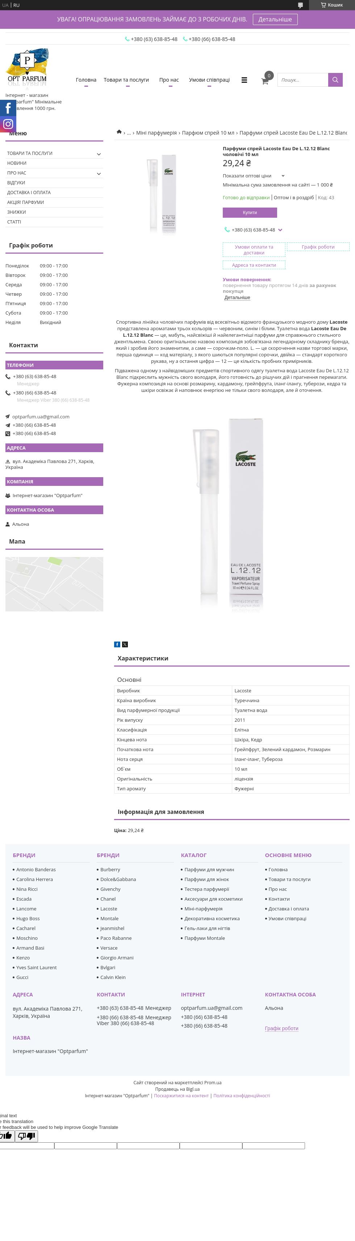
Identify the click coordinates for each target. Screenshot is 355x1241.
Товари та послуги (126, 79)
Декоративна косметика (212, 918)
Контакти (279, 899)
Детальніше (275, 19)
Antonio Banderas (36, 869)
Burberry (110, 869)
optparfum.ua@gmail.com (41, 416)
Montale (109, 918)
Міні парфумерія (156, 132)
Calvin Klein (113, 977)
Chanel (108, 899)
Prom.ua (213, 1083)
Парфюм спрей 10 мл (208, 132)
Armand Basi (30, 948)
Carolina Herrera (34, 879)
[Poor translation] (26, 1136)
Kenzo (23, 957)
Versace (108, 948)
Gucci (22, 977)
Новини (16, 163)
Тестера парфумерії (206, 889)
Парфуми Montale (204, 938)
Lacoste (108, 908)
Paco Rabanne (115, 938)
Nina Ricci (27, 889)
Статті (14, 222)
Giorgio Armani (116, 957)
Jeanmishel (112, 928)
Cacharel (26, 928)
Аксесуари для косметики (213, 899)
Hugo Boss (27, 918)
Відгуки (16, 183)
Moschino (27, 938)
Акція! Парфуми (25, 202)
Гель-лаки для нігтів (207, 928)
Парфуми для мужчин (209, 869)
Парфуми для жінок (206, 879)
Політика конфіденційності (241, 1096)
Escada (24, 899)
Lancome (26, 908)
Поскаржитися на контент (181, 1096)
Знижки (16, 212)
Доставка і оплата (29, 192)
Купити (250, 212)
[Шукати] (335, 80)
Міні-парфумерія (203, 908)
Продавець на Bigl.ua (177, 1089)
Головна (86, 79)
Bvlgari (107, 967)
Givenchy (110, 889)
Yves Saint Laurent (36, 967)
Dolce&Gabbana (118, 879)
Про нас (169, 79)
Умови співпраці (209, 79)
